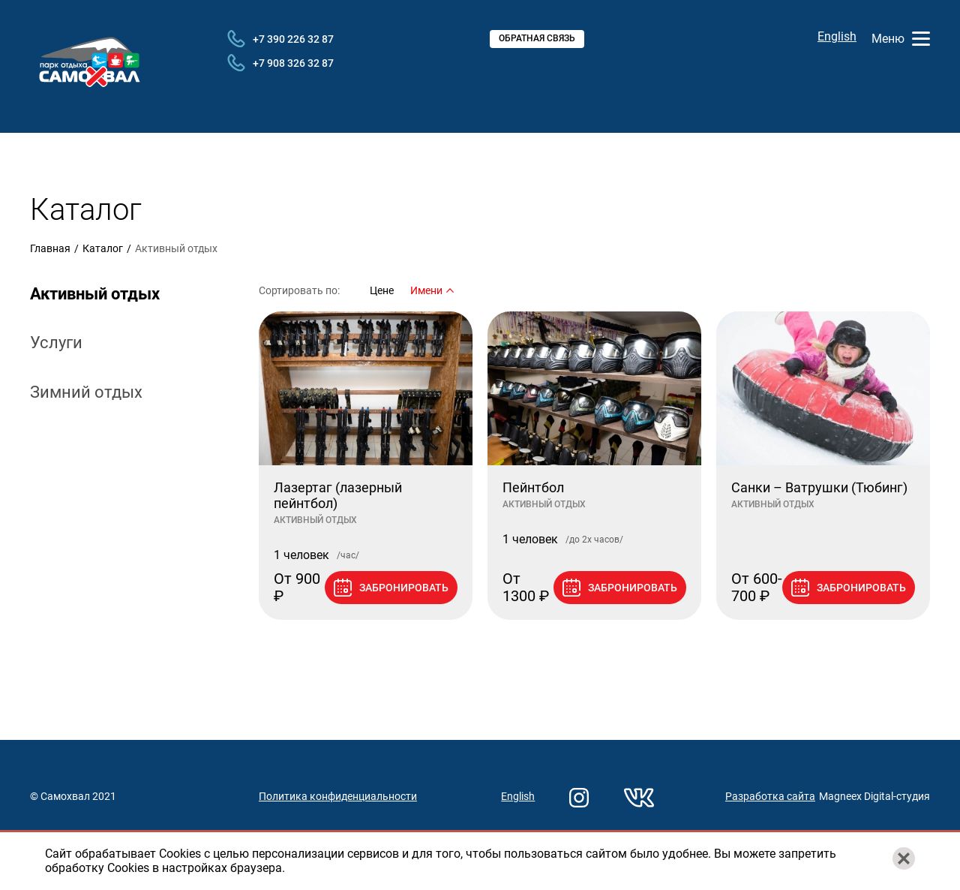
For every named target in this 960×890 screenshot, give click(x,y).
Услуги (56, 342)
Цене (382, 290)
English (837, 37)
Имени (432, 290)
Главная (50, 248)
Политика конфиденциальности (338, 796)
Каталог (102, 248)
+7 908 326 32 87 (280, 63)
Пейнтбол (533, 487)
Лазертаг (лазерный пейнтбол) (338, 495)
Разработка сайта (770, 796)
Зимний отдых (86, 392)
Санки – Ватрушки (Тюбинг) (819, 487)
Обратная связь (537, 38)
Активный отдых (95, 293)
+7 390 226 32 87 (280, 39)
